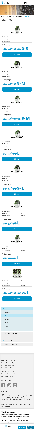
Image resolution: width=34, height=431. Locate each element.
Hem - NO (3, 16)
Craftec (6, 322)
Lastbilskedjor (7, 337)
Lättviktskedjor (8, 340)
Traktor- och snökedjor (10, 333)
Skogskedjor (19, 16)
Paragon (6, 312)
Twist (5, 326)
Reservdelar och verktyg (10, 344)
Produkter (11, 16)
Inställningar (22, 427)
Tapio (5, 329)
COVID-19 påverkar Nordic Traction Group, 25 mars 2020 (17, 405)
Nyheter (4, 391)
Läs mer (17, 54)
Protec (6, 319)
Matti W (27, 16)
